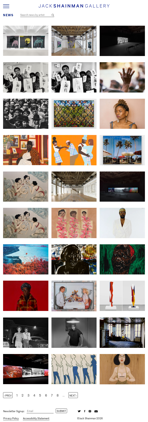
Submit (61, 411)
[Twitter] (79, 411)
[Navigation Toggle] (6, 6)
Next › (73, 395)
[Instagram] (90, 411)
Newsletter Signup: (13, 411)
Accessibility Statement (36, 418)
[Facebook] (84, 411)
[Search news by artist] (37, 15)
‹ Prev (8, 395)
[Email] (40, 411)
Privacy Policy (11, 418)
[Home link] (74, 7)
